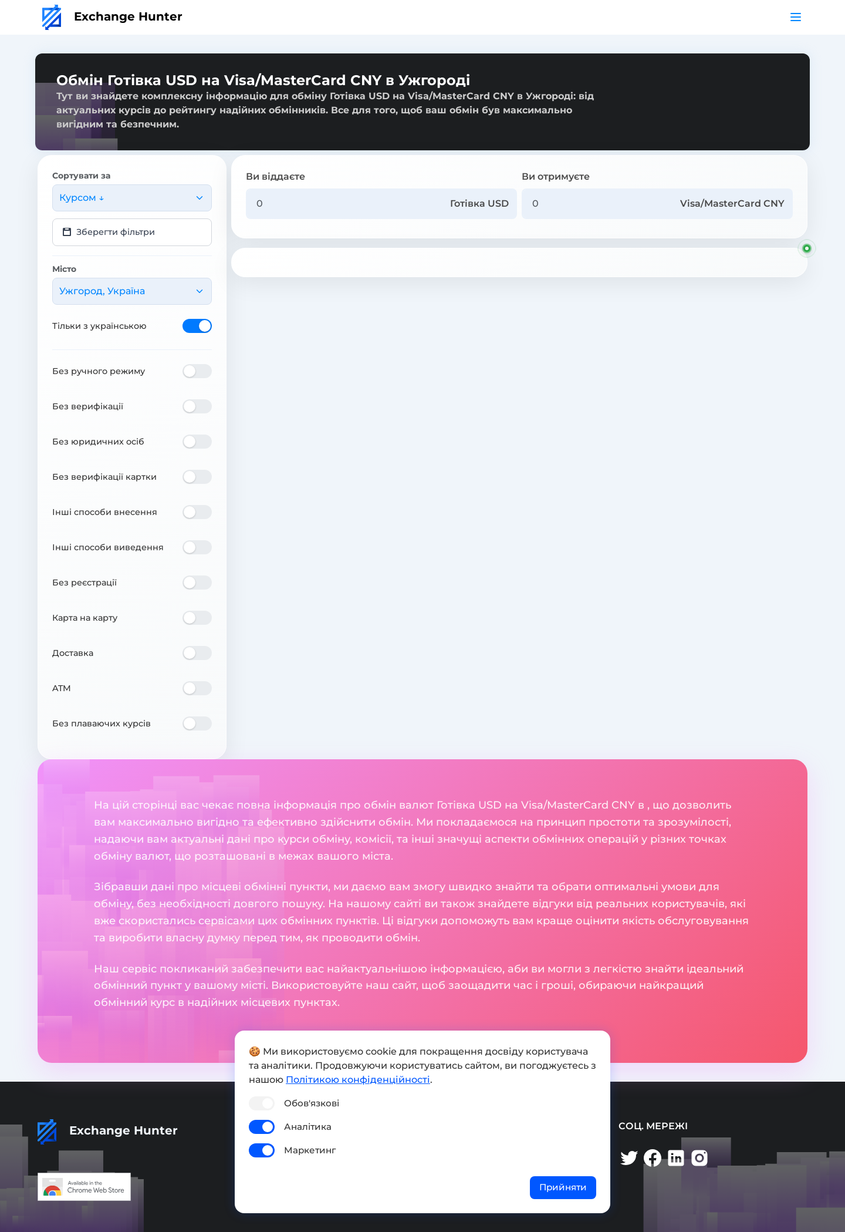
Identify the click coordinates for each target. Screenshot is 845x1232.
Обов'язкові (311, 1103)
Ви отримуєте (556, 176)
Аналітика (308, 1126)
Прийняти (563, 1187)
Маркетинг (310, 1150)
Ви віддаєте (275, 176)
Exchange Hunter (112, 16)
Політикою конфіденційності (358, 1079)
